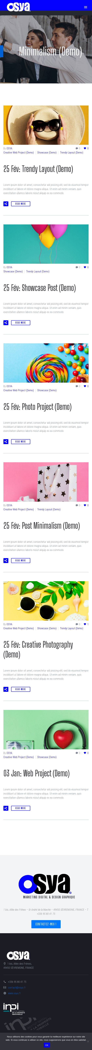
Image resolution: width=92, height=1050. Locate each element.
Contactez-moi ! (46, 924)
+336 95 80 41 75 (17, 981)
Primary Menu (85, 7)
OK (46, 1045)
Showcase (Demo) (47, 152)
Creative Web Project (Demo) (18, 152)
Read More (20, 203)
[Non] (88, 1041)
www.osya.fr (14, 993)
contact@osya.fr (17, 987)
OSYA (9, 148)
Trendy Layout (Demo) (71, 152)
